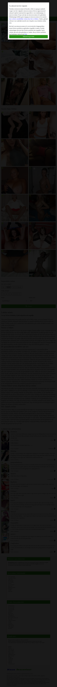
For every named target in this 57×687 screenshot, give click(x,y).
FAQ (25, 34)
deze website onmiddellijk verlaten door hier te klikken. (24, 19)
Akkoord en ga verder (28, 36)
